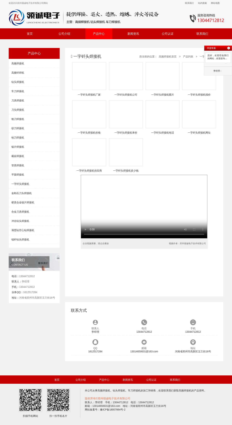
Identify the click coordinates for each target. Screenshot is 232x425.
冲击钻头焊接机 (20, 220)
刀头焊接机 (17, 109)
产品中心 (99, 33)
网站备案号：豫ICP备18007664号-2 (105, 409)
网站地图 (215, 3)
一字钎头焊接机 (20, 183)
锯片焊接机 (17, 146)
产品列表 (188, 56)
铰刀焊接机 (17, 128)
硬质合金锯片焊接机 (22, 202)
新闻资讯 (133, 33)
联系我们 (189, 3)
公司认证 (167, 33)
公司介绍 (64, 33)
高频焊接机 (17, 63)
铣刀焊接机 (17, 119)
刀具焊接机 (17, 100)
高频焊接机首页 (168, 56)
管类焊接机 (17, 165)
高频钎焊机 (17, 72)
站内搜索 (202, 3)
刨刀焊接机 (17, 137)
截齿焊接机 (17, 156)
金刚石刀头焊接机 (21, 193)
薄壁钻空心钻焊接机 (22, 230)
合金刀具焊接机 (20, 211)
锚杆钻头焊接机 (20, 239)
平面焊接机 (17, 174)
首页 (30, 33)
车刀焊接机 (17, 91)
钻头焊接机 (17, 81)
